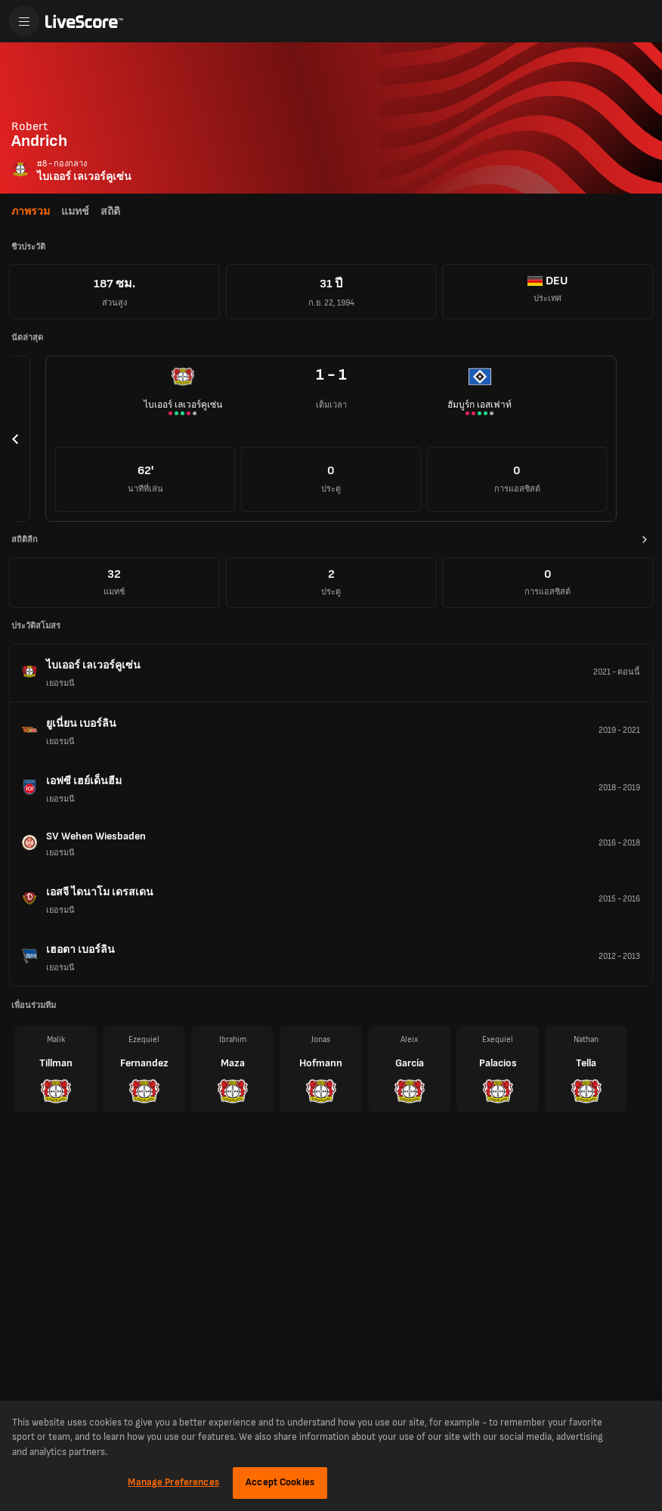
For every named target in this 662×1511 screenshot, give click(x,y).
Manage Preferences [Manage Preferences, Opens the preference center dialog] (173, 1482)
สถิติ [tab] (110, 211)
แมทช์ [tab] (75, 211)
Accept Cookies (280, 1482)
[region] (331, 1456)
